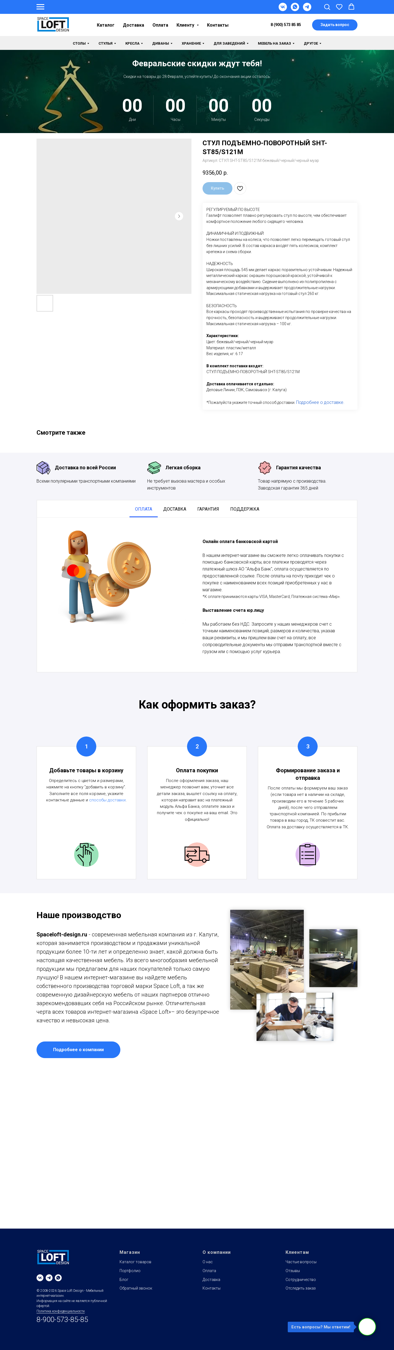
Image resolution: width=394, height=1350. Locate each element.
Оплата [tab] (143, 509)
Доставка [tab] (174, 509)
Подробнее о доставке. (320, 402)
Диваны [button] (160, 43)
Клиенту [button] (186, 25)
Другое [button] (311, 43)
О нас (208, 1262)
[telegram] (49, 1277)
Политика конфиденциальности (61, 1311)
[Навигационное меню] (40, 7)
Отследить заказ (301, 1288)
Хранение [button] (191, 43)
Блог (124, 1279)
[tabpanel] (197, 595)
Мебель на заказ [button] (274, 43)
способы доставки (107, 800)
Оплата (160, 25)
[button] (327, 6)
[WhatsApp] (295, 9)
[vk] (40, 1277)
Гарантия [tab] (208, 509)
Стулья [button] (105, 43)
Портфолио (130, 1271)
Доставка (133, 25)
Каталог (106, 25)
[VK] (283, 9)
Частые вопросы (301, 1262)
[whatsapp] (58, 1277)
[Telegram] (307, 9)
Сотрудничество (301, 1279)
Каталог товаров (135, 1262)
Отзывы (293, 1271)
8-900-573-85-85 (62, 1319)
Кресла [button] (132, 43)
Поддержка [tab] (244, 509)
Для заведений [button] (229, 43)
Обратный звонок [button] (136, 1288)
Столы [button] (79, 43)
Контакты (218, 25)
